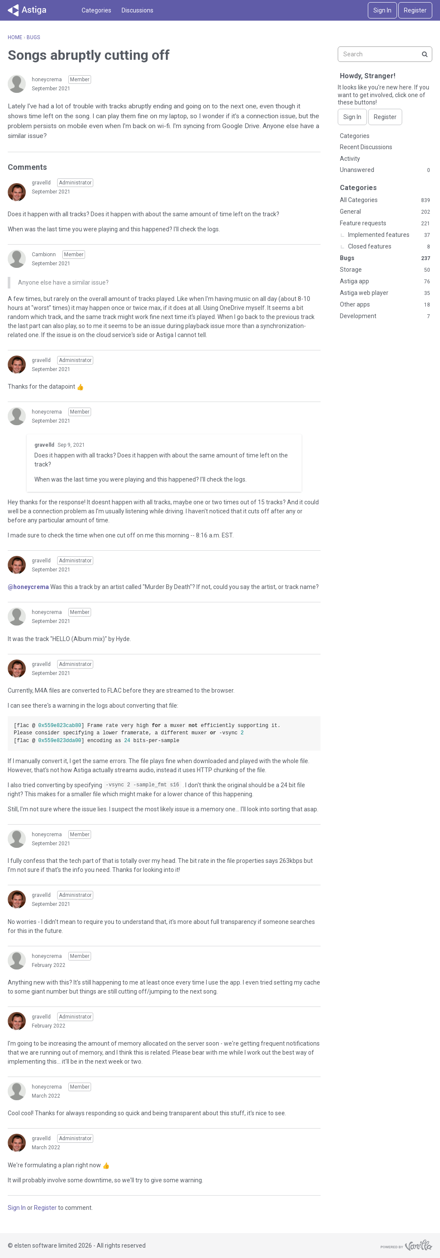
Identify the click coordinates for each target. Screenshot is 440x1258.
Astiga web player (385, 293)
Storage (385, 270)
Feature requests (385, 223)
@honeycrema (28, 586)
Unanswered (385, 170)
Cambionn (44, 255)
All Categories (385, 200)
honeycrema (47, 80)
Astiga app (385, 281)
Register (415, 10)
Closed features (389, 247)
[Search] (424, 54)
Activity (350, 158)
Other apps (385, 305)
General (385, 212)
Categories (96, 10)
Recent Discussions (366, 147)
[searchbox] (385, 54)
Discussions (137, 10)
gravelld (41, 183)
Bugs (385, 258)
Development (385, 316)
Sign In (382, 10)
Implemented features (389, 235)
